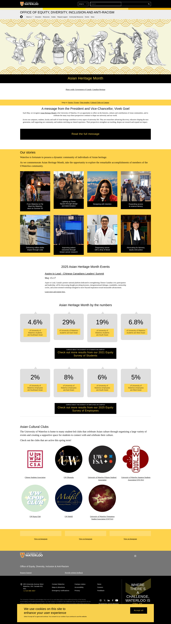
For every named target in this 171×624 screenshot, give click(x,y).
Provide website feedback (74, 573)
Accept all (138, 610)
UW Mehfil (69, 516)
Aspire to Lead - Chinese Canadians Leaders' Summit (74, 273)
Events (76, 102)
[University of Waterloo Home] (29, 4)
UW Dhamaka (69, 477)
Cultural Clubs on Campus (99, 102)
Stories (70, 102)
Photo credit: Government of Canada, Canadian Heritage (85, 89)
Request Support (26, 573)
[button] (133, 4)
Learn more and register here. (55, 292)
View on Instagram (40, 539)
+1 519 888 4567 (29, 591)
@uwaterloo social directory (109, 604)
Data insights (85, 102)
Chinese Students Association (35, 477)
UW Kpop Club (35, 516)
